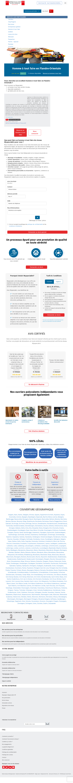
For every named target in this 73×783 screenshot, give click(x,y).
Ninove (27, 561)
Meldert (17, 552)
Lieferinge (9, 548)
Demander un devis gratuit (37, 232)
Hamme (21, 537)
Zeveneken (35, 601)
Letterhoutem (53, 545)
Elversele (55, 528)
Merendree (60, 552)
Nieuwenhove (60, 559)
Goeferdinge (12, 534)
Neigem (46, 559)
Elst (50, 528)
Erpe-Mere (33, 530)
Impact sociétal (6, 681)
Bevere (13, 521)
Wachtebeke (36, 594)
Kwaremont (40, 543)
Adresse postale (12, 194)
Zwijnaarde (52, 603)
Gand (21, 532)
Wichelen (49, 596)
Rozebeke (49, 570)
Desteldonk (39, 525)
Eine (27, 528)
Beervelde (45, 519)
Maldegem (13, 550)
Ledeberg (20, 545)
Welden (23, 596)
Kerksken (42, 541)
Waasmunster (26, 594)
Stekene (64, 588)
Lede (15, 545)
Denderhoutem (52, 523)
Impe (9, 541)
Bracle (51, 521)
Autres (10, 47)
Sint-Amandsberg (37, 574)
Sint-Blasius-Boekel (60, 574)
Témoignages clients (8, 674)
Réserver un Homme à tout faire (20, 132)
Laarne (47, 543)
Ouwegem (59, 565)
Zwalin (45, 603)
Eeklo (23, 528)
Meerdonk (49, 550)
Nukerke (39, 561)
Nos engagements (6, 744)
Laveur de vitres (12, 34)
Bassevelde (18, 519)
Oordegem (31, 563)
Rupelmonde (62, 570)
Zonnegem (21, 603)
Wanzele (56, 594)
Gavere (16, 532)
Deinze (34, 523)
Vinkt (19, 592)
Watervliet (16, 596)
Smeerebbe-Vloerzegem (21, 588)
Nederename (12, 559)
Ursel (35, 590)
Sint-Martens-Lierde (38, 585)
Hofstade (29, 539)
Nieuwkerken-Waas (17, 561)
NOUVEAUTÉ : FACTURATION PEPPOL (49, 3)
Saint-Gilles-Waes (57, 576)
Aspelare (57, 514)
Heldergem (36, 537)
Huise (42, 539)
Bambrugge (10, 519)
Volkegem (38, 592)
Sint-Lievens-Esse (17, 581)
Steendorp (41, 588)
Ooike (64, 561)
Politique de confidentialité (9, 752)
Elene (40, 528)
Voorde (44, 592)
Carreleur (10, 19)
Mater (36, 550)
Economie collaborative (8, 662)
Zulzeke (39, 603)
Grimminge (51, 534)
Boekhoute (31, 521)
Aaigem (10, 514)
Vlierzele (31, 592)
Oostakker (39, 563)
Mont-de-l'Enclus (59, 541)
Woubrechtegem (44, 599)
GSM (8, 201)
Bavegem (26, 519)
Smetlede (33, 588)
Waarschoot (17, 594)
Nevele (52, 559)
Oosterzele (54, 563)
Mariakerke (22, 550)
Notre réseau (5, 700)
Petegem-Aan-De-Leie (41, 568)
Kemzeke (35, 541)
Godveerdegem (60, 532)
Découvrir (18, 500)
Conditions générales (7, 749)
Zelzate (28, 601)
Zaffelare (53, 599)
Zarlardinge (10, 601)
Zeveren (42, 601)
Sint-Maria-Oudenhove (35, 583)
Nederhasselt (21, 559)
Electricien (11, 24)
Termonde (9, 525)
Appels (37, 514)
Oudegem (40, 565)
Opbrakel (12, 565)
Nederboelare (52, 556)
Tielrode (22, 590)
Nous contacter (34, 132)
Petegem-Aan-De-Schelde (58, 568)
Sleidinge (9, 588)
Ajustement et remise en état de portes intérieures (12, 420)
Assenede (12, 517)
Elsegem (46, 528)
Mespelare (11, 554)
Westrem (35, 596)
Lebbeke (10, 545)
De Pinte (22, 523)
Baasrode (39, 517)
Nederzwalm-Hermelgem (35, 559)
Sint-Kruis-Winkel (56, 579)
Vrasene (57, 592)
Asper (62, 514)
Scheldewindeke (23, 572)
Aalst (15, 514)
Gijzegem (43, 532)
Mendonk (40, 552)
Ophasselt (25, 565)
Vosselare (51, 592)
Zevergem (49, 601)
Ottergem (32, 565)
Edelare (17, 528)
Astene (18, 517)
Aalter (20, 514)
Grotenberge (60, 534)
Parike (24, 568)
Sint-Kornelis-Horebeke (41, 579)
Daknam (8, 523)
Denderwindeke (18, 525)
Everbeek (62, 530)
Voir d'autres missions (36, 431)
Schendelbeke (43, 572)
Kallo (19, 541)
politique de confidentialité (35, 224)
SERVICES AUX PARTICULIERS (16, 17)
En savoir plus (9, 117)
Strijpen (10, 590)
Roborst (37, 570)
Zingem (55, 601)
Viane (63, 590)
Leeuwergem (29, 545)
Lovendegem (43, 548)
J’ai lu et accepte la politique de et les (26, 225)
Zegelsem (18, 601)
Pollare (19, 570)
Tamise (16, 590)
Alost (8, 561)
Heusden (16, 539)
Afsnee (31, 514)
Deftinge (28, 523)
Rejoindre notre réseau (8, 705)
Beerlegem (37, 519)
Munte (38, 556)
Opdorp (18, 565)
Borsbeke (38, 521)
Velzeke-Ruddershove (44, 590)
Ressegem (30, 570)
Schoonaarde (53, 572)
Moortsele (9, 556)
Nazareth (44, 556)
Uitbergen (29, 590)
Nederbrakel (62, 556)
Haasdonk (15, 537)
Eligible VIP (23, 73)
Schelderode (12, 572)
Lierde (16, 548)
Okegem (45, 561)
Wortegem (19, 599)
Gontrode (21, 534)
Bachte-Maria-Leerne (50, 517)
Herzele (64, 537)
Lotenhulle (35, 548)
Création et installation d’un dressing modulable (43, 420)
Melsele (28, 552)
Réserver (36, 500)
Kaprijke (28, 541)
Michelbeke (19, 554)
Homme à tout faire (14, 29)
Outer (54, 565)
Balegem (61, 517)
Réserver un (52, 73)
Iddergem (56, 539)
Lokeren (28, 548)
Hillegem (23, 539)
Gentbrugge (28, 532)
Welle (29, 596)
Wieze (55, 596)
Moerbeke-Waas (45, 554)
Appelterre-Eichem (46, 514)
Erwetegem (48, 530)
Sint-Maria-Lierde (21, 583)
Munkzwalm (31, 556)
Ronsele (43, 570)
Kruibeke (23, 543)
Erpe (27, 530)
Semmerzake (10, 574)
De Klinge (15, 523)
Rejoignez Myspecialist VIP (9, 695)
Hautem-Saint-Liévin (31, 581)
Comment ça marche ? (8, 736)
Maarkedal (52, 548)
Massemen (29, 550)
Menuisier (11, 37)
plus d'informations (13, 208)
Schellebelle (33, 572)
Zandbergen (61, 599)
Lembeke (37, 545)
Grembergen (43, 534)
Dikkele (51, 525)
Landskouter (62, 543)
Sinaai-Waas (26, 574)
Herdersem (57, 537)
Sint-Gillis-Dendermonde (42, 576)
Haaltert (9, 537)
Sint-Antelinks (48, 574)
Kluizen (9, 543)
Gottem (27, 534)
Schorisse (61, 572)
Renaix (24, 570)
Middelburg (28, 554)
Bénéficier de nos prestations (36, 462)
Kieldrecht (49, 541)
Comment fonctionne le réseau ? (10, 739)
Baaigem (24, 517)
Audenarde (47, 565)
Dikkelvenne (58, 525)
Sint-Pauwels (60, 585)
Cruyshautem (31, 543)
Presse (3, 708)
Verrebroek (57, 590)
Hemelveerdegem (46, 537)
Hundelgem (49, 539)
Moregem (17, 556)
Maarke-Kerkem (61, 548)
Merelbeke (52, 552)
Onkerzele (57, 561)
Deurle (45, 525)
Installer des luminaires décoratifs (60, 420)
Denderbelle (42, 523)
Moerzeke (55, 554)
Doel (65, 525)
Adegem (25, 514)
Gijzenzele (50, 532)
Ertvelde (40, 530)
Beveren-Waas (21, 521)
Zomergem (62, 601)
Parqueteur (11, 39)
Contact (9, 187)
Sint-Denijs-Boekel (12, 576)
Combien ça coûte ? (7, 741)
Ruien (56, 570)
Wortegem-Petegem (31, 599)
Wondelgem (62, 596)
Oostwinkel (63, 563)
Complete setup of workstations (27, 420)
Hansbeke (28, 537)
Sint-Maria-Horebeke (56, 581)
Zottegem (28, 603)
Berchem (64, 519)
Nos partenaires (6, 697)
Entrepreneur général (14, 27)
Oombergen (15, 563)
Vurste (63, 592)
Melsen (33, 552)
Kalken (14, 541)
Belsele (57, 519)
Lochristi (21, 548)
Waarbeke (9, 594)
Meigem (56, 550)
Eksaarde (35, 528)
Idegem (63, 539)
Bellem (51, 519)
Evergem (10, 532)
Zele (23, 601)
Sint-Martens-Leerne (24, 585)
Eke (30, 528)
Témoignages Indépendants (10, 677)
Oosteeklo (46, 563)
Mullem (23, 556)
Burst (65, 521)
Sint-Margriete (44, 581)
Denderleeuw (62, 523)
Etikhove (55, 530)
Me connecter (5, 760)
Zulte (8, 550)
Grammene (34, 534)
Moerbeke (36, 554)
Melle (23, 552)
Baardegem (32, 517)
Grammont (35, 532)
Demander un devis (36, 267)
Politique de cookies (7, 754)
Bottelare (45, 521)
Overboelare (10, 568)
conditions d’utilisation (15, 226)
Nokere (33, 561)
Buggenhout (58, 521)
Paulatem (30, 568)
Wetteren (42, 596)
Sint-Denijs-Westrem (26, 576)
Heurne (9, 539)
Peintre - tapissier (13, 42)
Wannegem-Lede (46, 594)
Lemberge (44, 545)
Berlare (8, 521)
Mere (46, 552)
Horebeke (36, 539)
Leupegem (62, 545)
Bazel (31, 519)
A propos (4, 692)
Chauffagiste (12, 22)
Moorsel (62, 554)
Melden (11, 552)
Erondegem (21, 530)
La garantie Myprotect (8, 747)
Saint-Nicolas (50, 585)
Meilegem (63, 550)
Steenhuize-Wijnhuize (53, 588)
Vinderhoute (12, 592)
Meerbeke (42, 550)
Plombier (10, 44)
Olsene (51, 561)
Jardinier (10, 32)
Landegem (53, 543)
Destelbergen (29, 525)
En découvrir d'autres (36, 384)
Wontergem (11, 599)
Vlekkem (24, 592)
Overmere (18, 568)
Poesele (13, 570)
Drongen (12, 528)
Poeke (8, 570)
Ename (61, 528)
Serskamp (18, 574)
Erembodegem (12, 530)
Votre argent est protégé (9, 655)
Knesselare (16, 543)
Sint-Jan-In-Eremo (26, 579)
